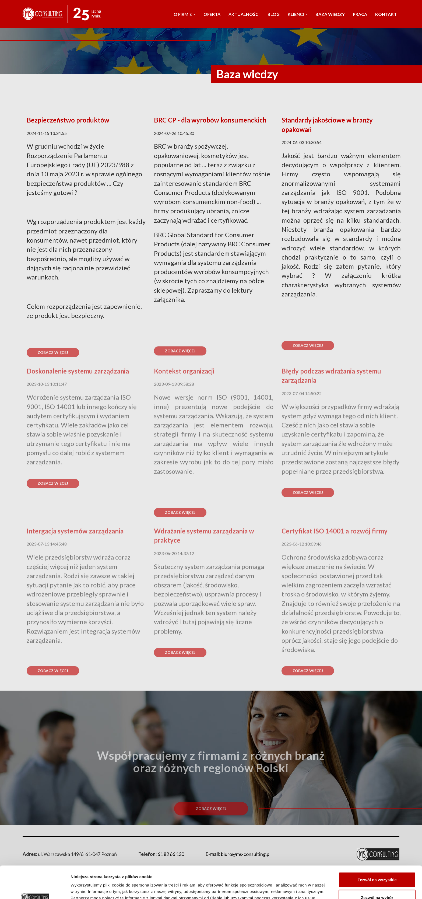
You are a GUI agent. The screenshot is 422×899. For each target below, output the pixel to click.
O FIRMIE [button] (184, 14)
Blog (274, 14)
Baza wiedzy (330, 14)
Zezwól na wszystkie (377, 849)
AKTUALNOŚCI (243, 14)
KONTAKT (386, 14)
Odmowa (376, 884)
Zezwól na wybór (377, 867)
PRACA (360, 14)
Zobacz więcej (53, 497)
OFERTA (211, 14)
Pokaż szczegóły (287, 885)
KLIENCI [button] (297, 14)
